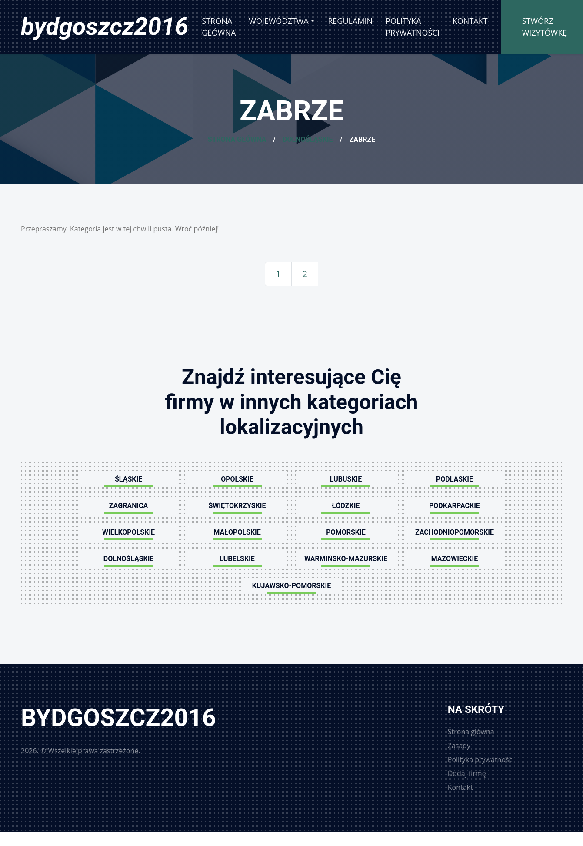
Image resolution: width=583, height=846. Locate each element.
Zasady (459, 745)
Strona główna (219, 27)
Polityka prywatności (413, 27)
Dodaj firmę (467, 773)
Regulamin (350, 21)
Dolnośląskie (308, 139)
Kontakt (470, 21)
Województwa (278, 21)
